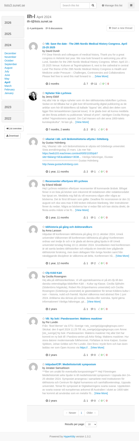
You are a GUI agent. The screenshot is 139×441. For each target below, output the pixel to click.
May (7, 78)
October (9, 60)
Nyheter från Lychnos (56, 93)
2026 (8, 22)
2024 (8, 45)
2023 (8, 107)
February (10, 89)
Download (12, 136)
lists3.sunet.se (14, 5)
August (8, 67)
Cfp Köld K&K (52, 272)
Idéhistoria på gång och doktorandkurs (67, 226)
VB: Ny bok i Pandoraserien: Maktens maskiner (72, 318)
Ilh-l (32, 16)
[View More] (101, 76)
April (7, 82)
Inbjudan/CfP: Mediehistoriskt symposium (69, 364)
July (7, 71)
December (10, 53)
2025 (8, 34)
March (8, 85)
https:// (84, 347)
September (11, 64)
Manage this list (112, 5)
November (10, 57)
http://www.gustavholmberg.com (60, 164)
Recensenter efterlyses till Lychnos (65, 181)
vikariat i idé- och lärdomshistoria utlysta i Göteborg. (75, 139)
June (7, 75)
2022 (8, 118)
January (9, 93)
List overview (14, 128)
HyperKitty (69, 436)
